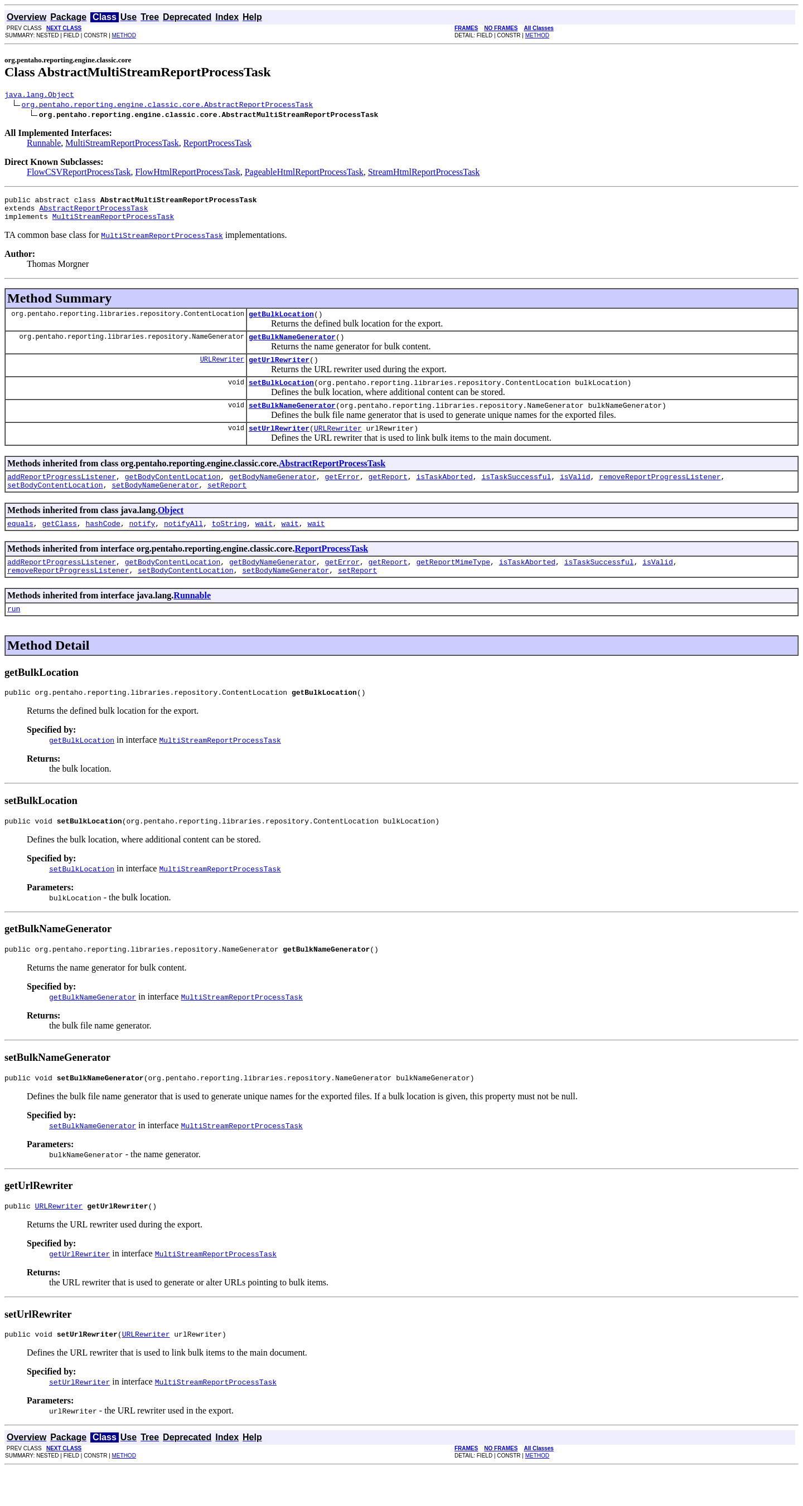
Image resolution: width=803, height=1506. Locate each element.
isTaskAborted (444, 495)
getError (342, 495)
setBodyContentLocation (55, 505)
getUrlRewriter (279, 371)
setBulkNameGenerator (292, 420)
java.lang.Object (39, 96)
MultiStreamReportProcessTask (121, 144)
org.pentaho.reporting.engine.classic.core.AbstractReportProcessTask (167, 106)
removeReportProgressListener (659, 495)
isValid (575, 495)
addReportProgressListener (61, 495)
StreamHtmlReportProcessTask (424, 173)
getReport (387, 495)
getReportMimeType (453, 585)
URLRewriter (222, 371)
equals (20, 545)
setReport (226, 505)
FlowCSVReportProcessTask (78, 173)
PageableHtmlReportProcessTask (304, 173)
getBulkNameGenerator (292, 347)
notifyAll (183, 545)
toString (229, 545)
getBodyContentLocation (173, 495)
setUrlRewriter (279, 445)
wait (264, 545)
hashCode (102, 545)
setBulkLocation (281, 396)
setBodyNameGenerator (155, 505)
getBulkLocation (281, 322)
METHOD (124, 35)
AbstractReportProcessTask (93, 213)
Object (170, 530)
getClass (59, 545)
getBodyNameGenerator (272, 495)
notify (142, 545)
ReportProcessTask (217, 144)
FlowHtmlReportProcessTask (187, 173)
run (13, 635)
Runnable (44, 144)
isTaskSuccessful (516, 495)
